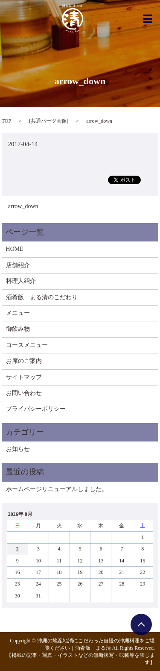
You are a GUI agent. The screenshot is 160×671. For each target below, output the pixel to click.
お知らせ (18, 449)
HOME (14, 249)
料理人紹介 (21, 281)
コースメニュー (27, 345)
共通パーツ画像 (49, 121)
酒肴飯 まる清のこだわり (42, 297)
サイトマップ (24, 377)
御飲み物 (18, 329)
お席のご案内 (24, 361)
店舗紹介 (18, 265)
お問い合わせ (24, 393)
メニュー (18, 313)
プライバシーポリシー (36, 409)
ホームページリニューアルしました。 (57, 489)
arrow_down (23, 206)
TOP (6, 121)
